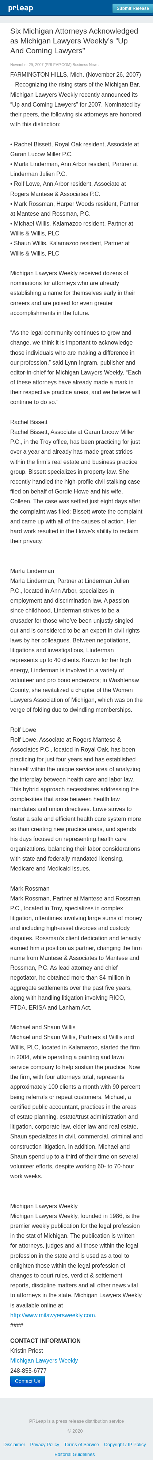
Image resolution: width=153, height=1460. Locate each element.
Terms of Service (81, 1444)
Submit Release (132, 8)
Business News (86, 65)
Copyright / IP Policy (125, 1444)
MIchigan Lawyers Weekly (44, 1360)
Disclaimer (14, 1444)
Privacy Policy (45, 1444)
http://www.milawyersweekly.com (52, 1315)
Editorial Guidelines (74, 1454)
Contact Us (27, 1381)
